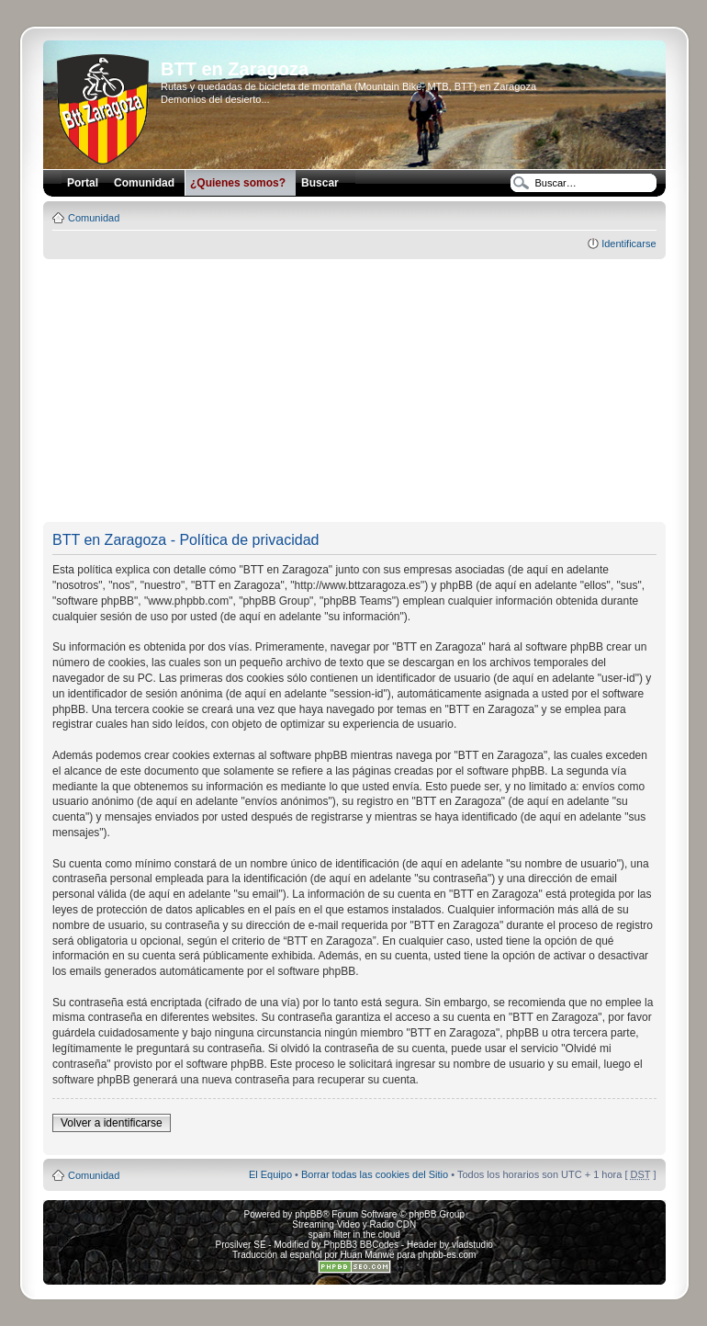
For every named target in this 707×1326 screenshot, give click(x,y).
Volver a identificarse (112, 1122)
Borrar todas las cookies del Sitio (374, 1174)
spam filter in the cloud (354, 1235)
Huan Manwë (368, 1255)
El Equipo (270, 1174)
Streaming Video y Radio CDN (354, 1224)
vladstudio (472, 1245)
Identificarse (628, 243)
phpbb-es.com (447, 1255)
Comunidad (93, 217)
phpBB (308, 1214)
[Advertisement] (374, 391)
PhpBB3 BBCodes (360, 1245)
